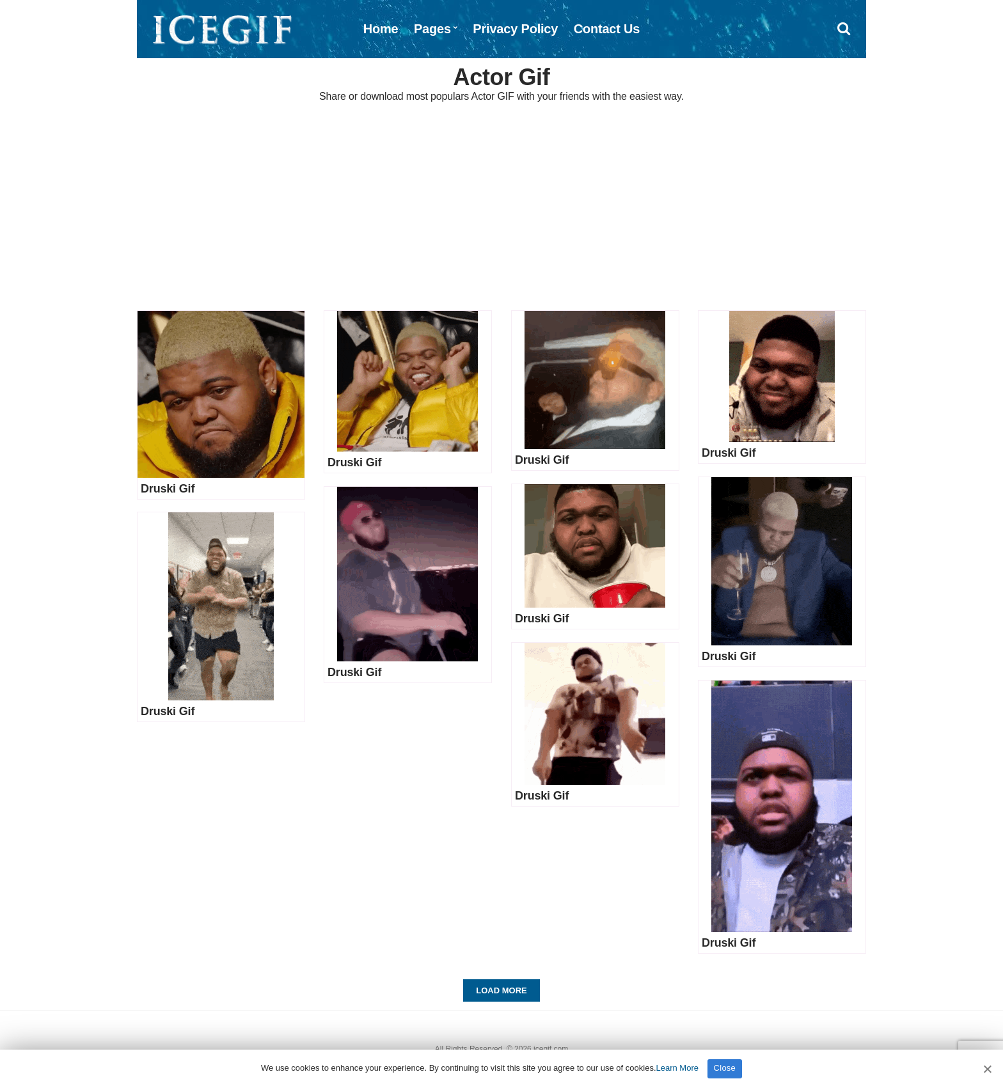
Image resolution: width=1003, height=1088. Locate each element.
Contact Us (607, 29)
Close (725, 1068)
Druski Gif (167, 488)
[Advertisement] (501, 207)
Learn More (677, 1068)
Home (381, 29)
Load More (501, 990)
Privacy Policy (515, 29)
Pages (432, 29)
